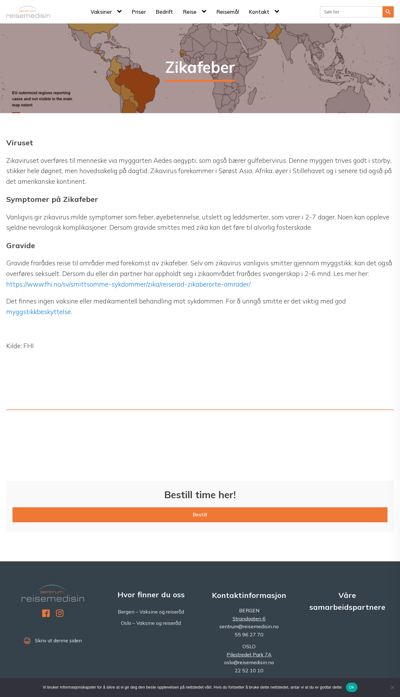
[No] (392, 687)
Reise (190, 11)
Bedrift (164, 11)
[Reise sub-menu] (205, 12)
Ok (351, 687)
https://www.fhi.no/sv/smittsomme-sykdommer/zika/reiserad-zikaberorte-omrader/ (128, 284)
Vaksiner (101, 11)
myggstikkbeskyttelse (38, 312)
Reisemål (228, 11)
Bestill (200, 514)
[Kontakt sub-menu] (278, 12)
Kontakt (259, 11)
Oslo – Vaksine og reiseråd (151, 623)
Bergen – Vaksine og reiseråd (151, 612)
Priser (139, 11)
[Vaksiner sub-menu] (120, 12)
